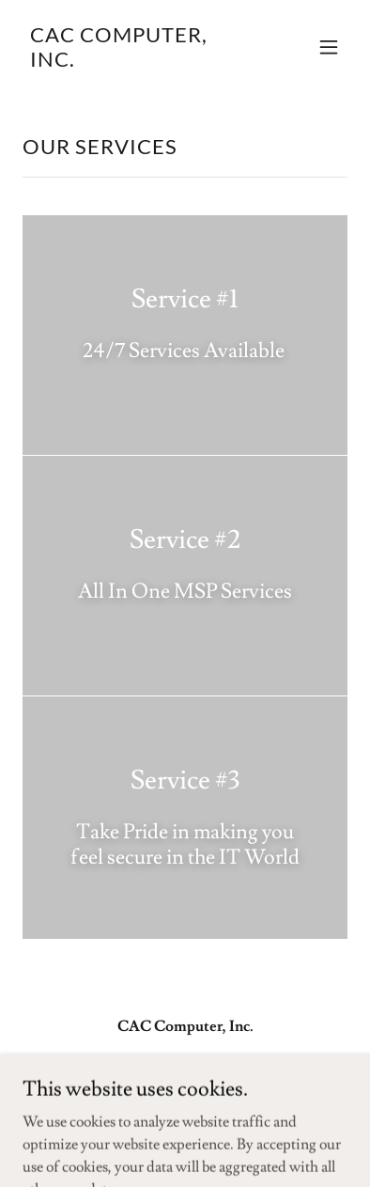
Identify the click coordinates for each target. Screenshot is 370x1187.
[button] (328, 47)
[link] (136, 62)
